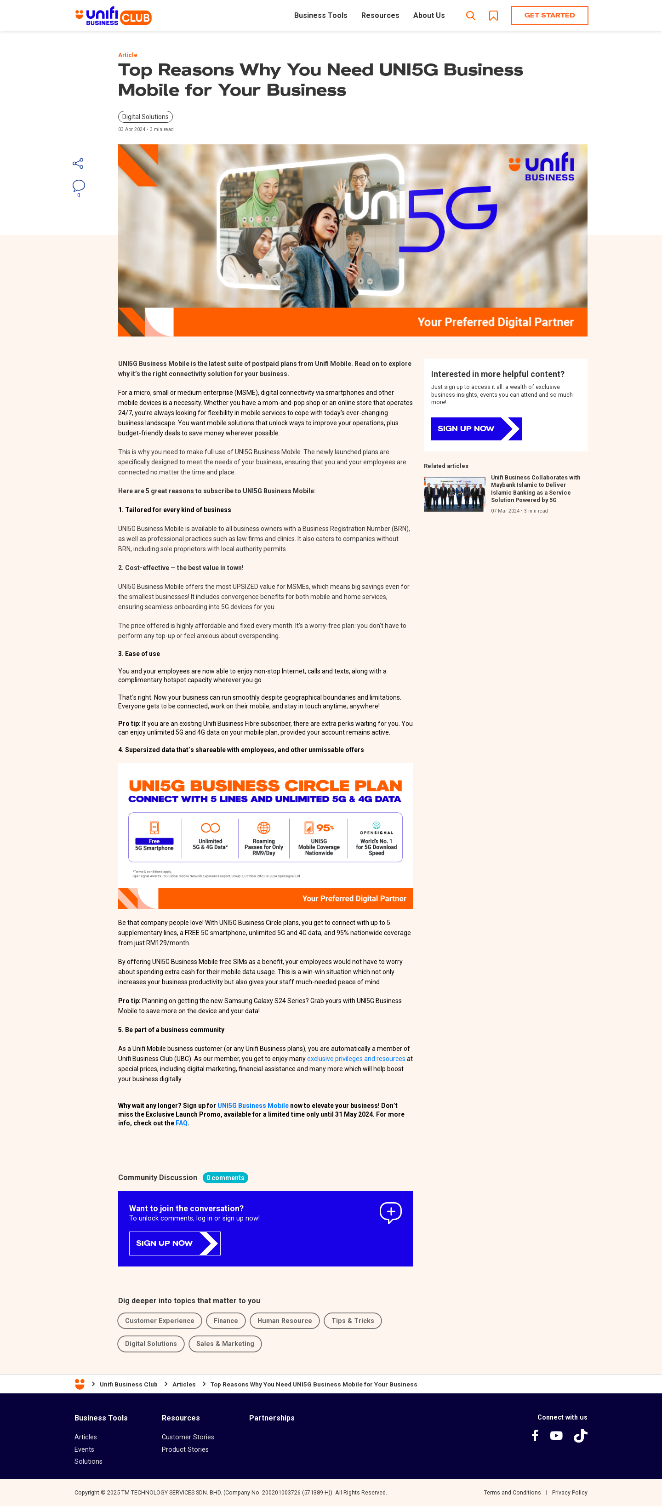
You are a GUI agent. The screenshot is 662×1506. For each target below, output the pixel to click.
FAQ (182, 1123)
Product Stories (185, 1449)
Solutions (88, 1461)
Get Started (550, 15)
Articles (184, 1384)
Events (84, 1449)
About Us (429, 15)
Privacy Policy (570, 1492)
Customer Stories (188, 1437)
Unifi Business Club (129, 1384)
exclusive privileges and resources (356, 1058)
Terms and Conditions (512, 1492)
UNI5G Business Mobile (253, 1105)
